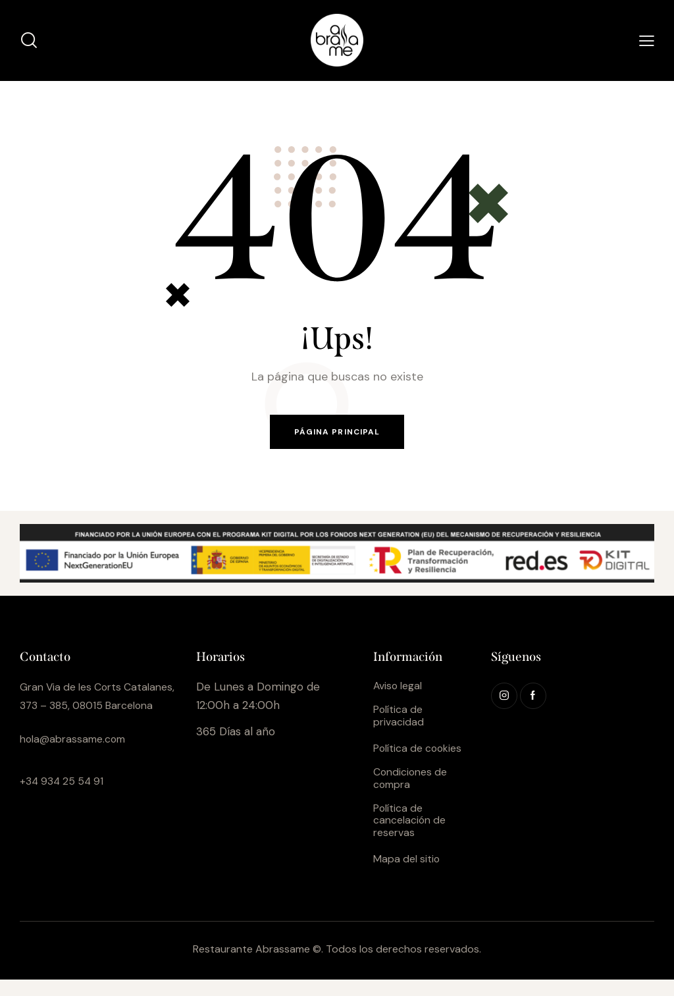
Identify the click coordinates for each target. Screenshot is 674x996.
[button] (646, 40)
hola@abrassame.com (78, 761)
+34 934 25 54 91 (64, 802)
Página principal (337, 434)
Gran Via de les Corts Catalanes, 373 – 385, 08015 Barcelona (93, 708)
